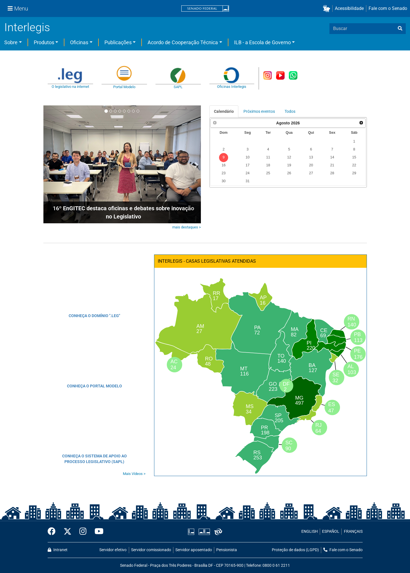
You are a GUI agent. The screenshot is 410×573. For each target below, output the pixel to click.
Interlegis (27, 27)
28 (332, 173)
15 (354, 157)
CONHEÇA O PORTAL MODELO (94, 386)
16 (224, 165)
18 (268, 165)
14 (332, 157)
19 (289, 165)
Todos (290, 111)
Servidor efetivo (113, 549)
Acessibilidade (349, 8)
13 (311, 157)
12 (289, 157)
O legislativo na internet (70, 86)
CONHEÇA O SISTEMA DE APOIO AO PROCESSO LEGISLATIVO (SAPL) (94, 459)
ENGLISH (309, 531)
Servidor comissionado (151, 549)
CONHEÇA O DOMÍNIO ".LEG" (94, 315)
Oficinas (79, 42)
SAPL (178, 87)
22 (354, 165)
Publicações (118, 42)
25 (268, 173)
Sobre (11, 42)
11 (268, 157)
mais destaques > (186, 227)
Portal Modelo (124, 87)
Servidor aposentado (193, 549)
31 (248, 181)
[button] (327, 8)
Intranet (58, 549)
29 (354, 173)
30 (224, 181)
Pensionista (226, 549)
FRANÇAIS (353, 531)
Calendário (224, 111)
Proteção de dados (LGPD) (295, 549)
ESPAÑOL (330, 531)
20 (311, 165)
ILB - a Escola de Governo (262, 42)
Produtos (44, 42)
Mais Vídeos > (134, 474)
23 (224, 173)
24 (248, 173)
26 (289, 173)
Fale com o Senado (388, 8)
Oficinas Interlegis (231, 86)
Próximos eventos (259, 111)
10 (248, 157)
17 (248, 165)
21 (332, 165)
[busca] (400, 29)
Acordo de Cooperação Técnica (183, 42)
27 (311, 173)
